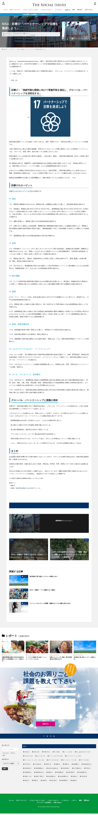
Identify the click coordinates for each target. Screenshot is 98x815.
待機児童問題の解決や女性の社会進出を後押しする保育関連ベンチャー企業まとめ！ (12, 659)
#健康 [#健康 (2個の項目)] (58, 765)
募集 (73, 9)
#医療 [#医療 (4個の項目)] (66, 765)
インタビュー (59, 9)
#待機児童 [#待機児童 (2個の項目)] (28, 773)
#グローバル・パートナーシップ (21, 35)
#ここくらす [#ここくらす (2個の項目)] (68, 753)
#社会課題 (32, 35)
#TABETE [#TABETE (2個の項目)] (47, 753)
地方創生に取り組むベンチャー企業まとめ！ (47, 576)
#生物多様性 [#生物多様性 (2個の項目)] (83, 773)
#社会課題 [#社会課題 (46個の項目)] (51, 777)
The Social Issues (55, 808)
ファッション (6, 754)
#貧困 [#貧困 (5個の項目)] (35, 781)
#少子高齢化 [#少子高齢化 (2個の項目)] (77, 769)
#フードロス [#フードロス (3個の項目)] (85, 761)
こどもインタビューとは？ (30, 9)
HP (36, 478)
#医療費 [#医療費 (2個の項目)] (76, 765)
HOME (5, 49)
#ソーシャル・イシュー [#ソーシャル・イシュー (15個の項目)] (73, 757)
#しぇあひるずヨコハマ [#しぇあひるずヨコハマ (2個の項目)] (83, 753)
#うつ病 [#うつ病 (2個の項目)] (57, 753)
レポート (67, 9)
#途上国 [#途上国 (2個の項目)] (54, 781)
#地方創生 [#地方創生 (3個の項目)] (28, 769)
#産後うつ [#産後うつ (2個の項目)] (28, 777)
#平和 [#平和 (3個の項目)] (88, 769)
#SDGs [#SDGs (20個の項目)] (36, 753)
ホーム (5, 9)
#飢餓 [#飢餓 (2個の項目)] (74, 781)
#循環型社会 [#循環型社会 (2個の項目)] (40, 773)
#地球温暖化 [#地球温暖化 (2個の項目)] (40, 769)
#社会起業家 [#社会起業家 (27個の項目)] (64, 777)
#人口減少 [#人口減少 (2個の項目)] (37, 765)
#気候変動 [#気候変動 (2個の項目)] (60, 773)
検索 (4, 769)
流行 (4, 756)
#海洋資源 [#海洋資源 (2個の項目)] (71, 773)
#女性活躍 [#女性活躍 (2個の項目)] (65, 769)
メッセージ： (51, 710)
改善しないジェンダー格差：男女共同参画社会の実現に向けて (60, 658)
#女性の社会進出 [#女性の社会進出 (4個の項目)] (53, 769)
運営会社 (79, 9)
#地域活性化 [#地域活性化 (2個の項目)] (87, 765)
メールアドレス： (49, 695)
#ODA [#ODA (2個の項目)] (27, 753)
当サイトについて (15, 9)
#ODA (5, 35)
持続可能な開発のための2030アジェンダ (28, 488)
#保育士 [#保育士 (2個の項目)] (48, 765)
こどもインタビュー (47, 9)
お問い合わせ (89, 9)
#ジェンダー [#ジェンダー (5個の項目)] (41, 757)
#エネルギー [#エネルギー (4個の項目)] (29, 757)
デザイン (13, 754)
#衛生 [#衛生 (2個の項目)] (27, 781)
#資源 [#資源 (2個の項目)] (44, 781)
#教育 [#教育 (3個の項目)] (50, 773)
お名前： (52, 689)
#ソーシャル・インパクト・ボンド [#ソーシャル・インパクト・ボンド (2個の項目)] (34, 761)
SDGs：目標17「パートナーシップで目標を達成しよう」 (31, 49)
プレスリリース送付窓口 (43, 804)
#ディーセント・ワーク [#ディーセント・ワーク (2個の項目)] (69, 761)
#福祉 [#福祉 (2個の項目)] (75, 777)
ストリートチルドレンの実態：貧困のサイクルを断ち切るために (54, 603)
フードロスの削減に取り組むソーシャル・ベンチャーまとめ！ (36, 658)
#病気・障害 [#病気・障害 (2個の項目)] (40, 777)
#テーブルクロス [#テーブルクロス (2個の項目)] (53, 761)
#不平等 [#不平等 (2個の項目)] (27, 765)
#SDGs (10, 35)
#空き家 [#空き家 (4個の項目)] (84, 777)
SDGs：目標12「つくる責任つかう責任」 (45, 590)
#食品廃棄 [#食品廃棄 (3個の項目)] (64, 781)
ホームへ (7, 801)
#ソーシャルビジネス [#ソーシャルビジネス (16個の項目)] (55, 757)
